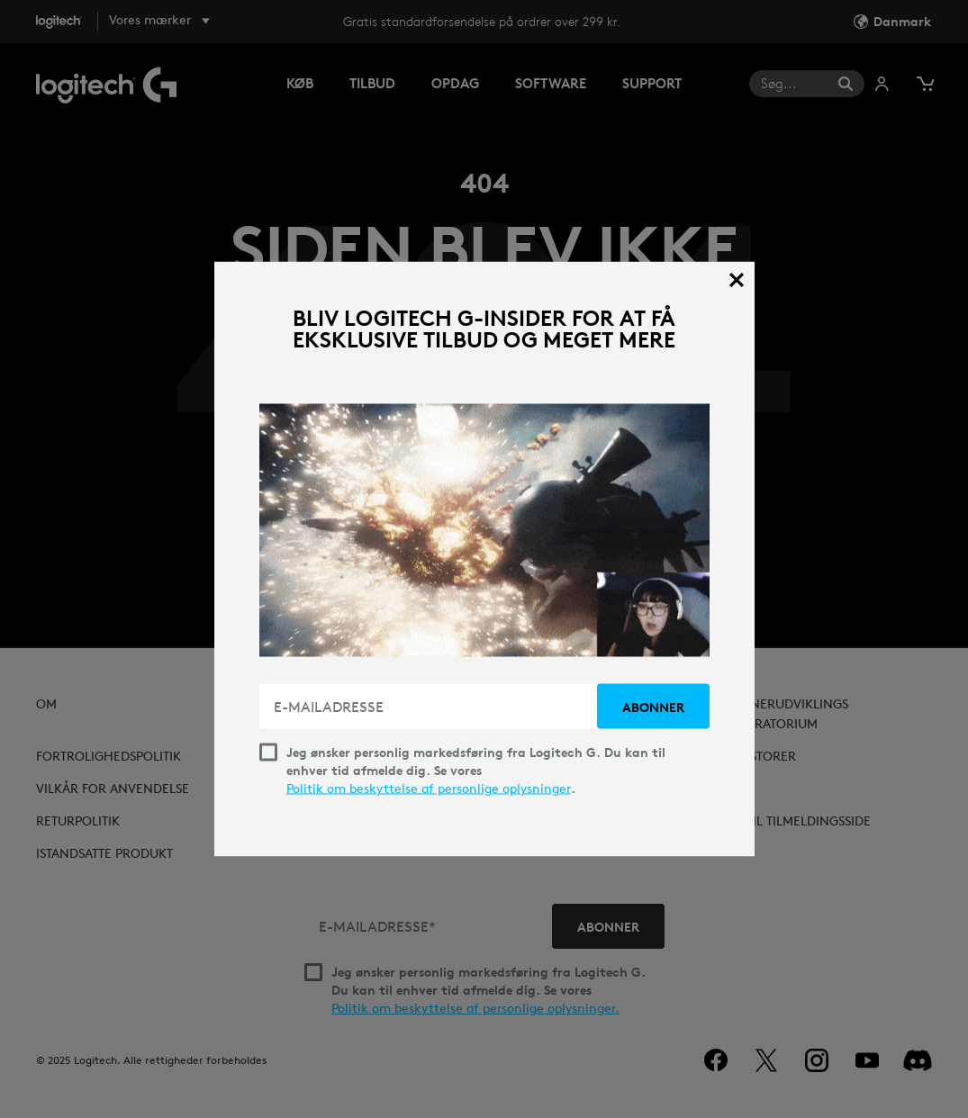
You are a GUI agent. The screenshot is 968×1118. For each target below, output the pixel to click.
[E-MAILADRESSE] (430, 706)
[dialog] (484, 559)
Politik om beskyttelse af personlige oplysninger (428, 788)
